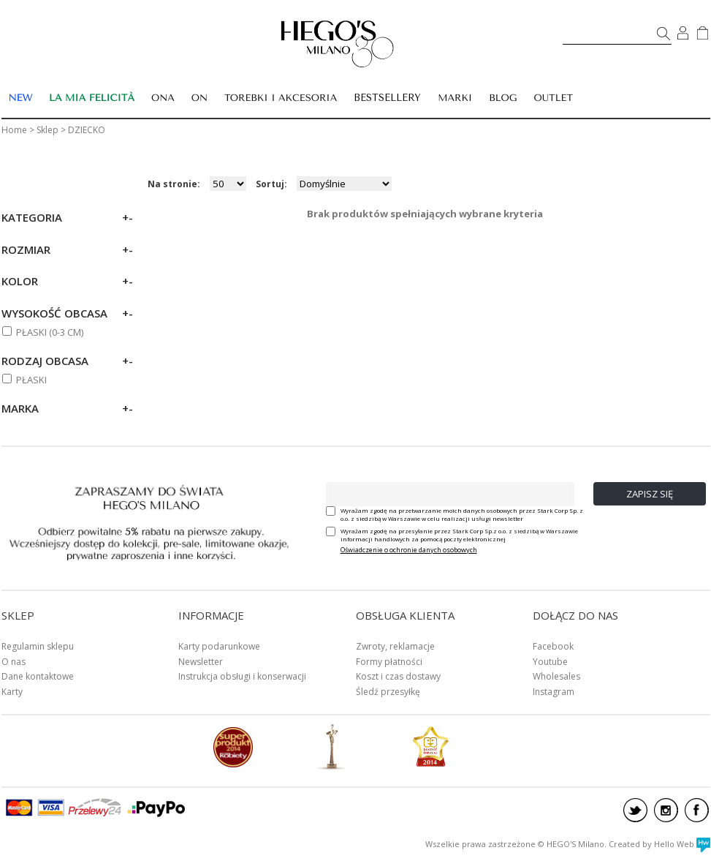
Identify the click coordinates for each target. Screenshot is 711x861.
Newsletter (200, 661)
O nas (13, 661)
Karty (12, 691)
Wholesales (556, 676)
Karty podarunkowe (219, 646)
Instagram (553, 691)
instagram (666, 810)
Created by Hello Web (659, 843)
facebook (697, 810)
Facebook (553, 646)
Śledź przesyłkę (388, 691)
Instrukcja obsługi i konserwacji (242, 676)
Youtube (550, 661)
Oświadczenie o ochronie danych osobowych (409, 549)
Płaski (31, 379)
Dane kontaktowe (37, 676)
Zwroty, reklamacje (395, 646)
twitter (635, 810)
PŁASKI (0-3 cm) (49, 332)
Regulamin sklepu (37, 646)
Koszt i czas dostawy (398, 676)
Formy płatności (389, 661)
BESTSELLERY (387, 97)
